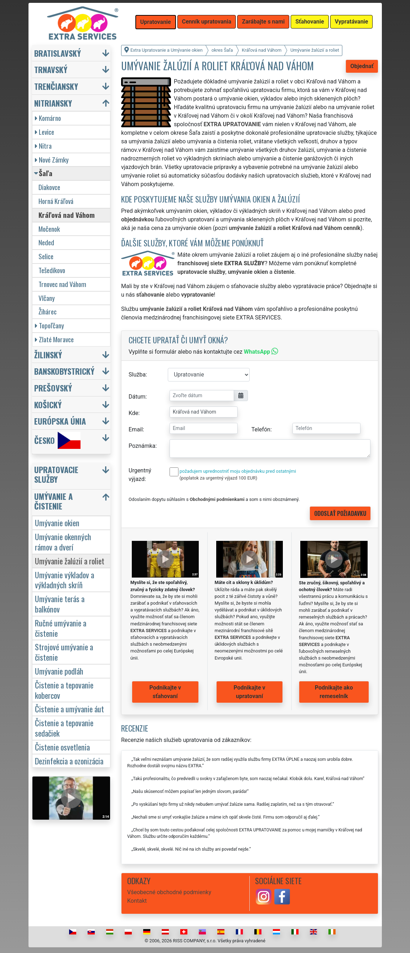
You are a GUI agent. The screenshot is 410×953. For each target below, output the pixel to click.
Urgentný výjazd (140, 474)
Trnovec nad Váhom (62, 284)
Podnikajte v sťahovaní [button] (165, 692)
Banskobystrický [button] (64, 371)
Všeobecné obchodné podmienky (169, 892)
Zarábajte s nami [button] (263, 21)
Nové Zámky (52, 159)
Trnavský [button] (50, 69)
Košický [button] (48, 404)
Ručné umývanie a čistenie (60, 628)
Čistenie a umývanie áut (69, 708)
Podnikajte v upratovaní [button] (249, 692)
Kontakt (137, 900)
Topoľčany (49, 325)
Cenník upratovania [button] (207, 21)
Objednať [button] (361, 66)
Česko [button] (57, 440)
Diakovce (49, 187)
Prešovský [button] (53, 388)
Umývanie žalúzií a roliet (69, 561)
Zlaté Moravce (54, 339)
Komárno (48, 118)
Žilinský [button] (48, 354)
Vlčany (46, 298)
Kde (133, 413)
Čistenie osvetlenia (62, 747)
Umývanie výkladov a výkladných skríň (64, 580)
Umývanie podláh (59, 671)
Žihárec (47, 311)
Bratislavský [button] (57, 53)
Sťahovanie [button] (309, 21)
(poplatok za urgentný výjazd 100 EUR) (218, 478)
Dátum (137, 396)
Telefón (260, 429)
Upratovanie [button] (155, 22)
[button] (72, 476)
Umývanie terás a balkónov (59, 604)
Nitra (43, 145)
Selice (45, 256)
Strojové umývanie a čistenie (64, 652)
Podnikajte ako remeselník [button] (334, 692)
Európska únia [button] (60, 421)
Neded (46, 242)
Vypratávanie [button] (351, 21)
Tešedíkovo (51, 270)
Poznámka (142, 445)
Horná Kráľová (55, 201)
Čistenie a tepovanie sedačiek (64, 728)
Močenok (49, 229)
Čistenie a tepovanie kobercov (64, 690)
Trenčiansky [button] (56, 86)
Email (136, 429)
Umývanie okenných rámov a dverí (63, 542)
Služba (137, 374)
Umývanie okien (57, 522)
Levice (44, 132)
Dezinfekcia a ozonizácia (69, 761)
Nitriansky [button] (53, 103)
